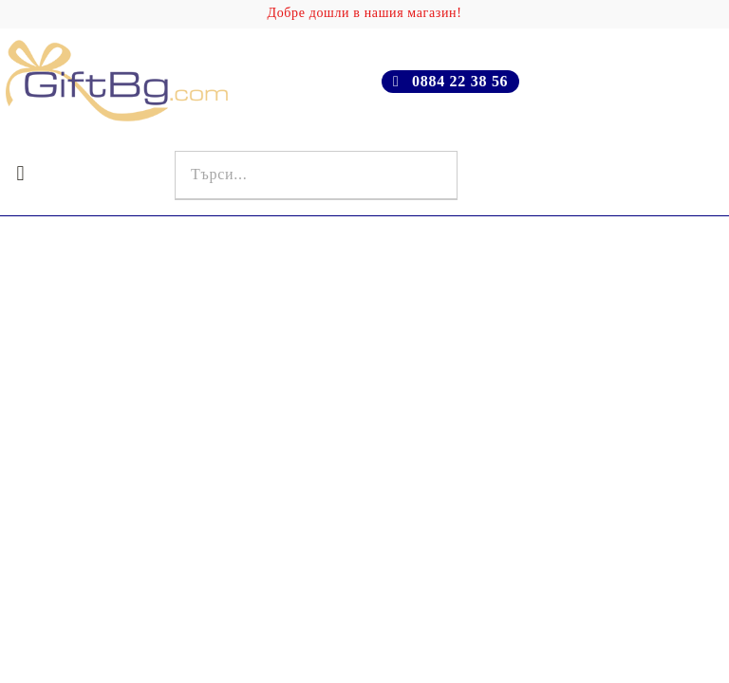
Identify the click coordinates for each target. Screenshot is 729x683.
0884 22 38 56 (460, 81)
